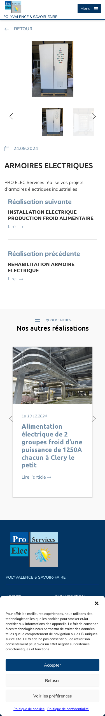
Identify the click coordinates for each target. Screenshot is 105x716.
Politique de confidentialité (68, 709)
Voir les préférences (52, 696)
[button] (96, 603)
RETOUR (18, 28)
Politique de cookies (29, 709)
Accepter (52, 665)
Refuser (52, 680)
